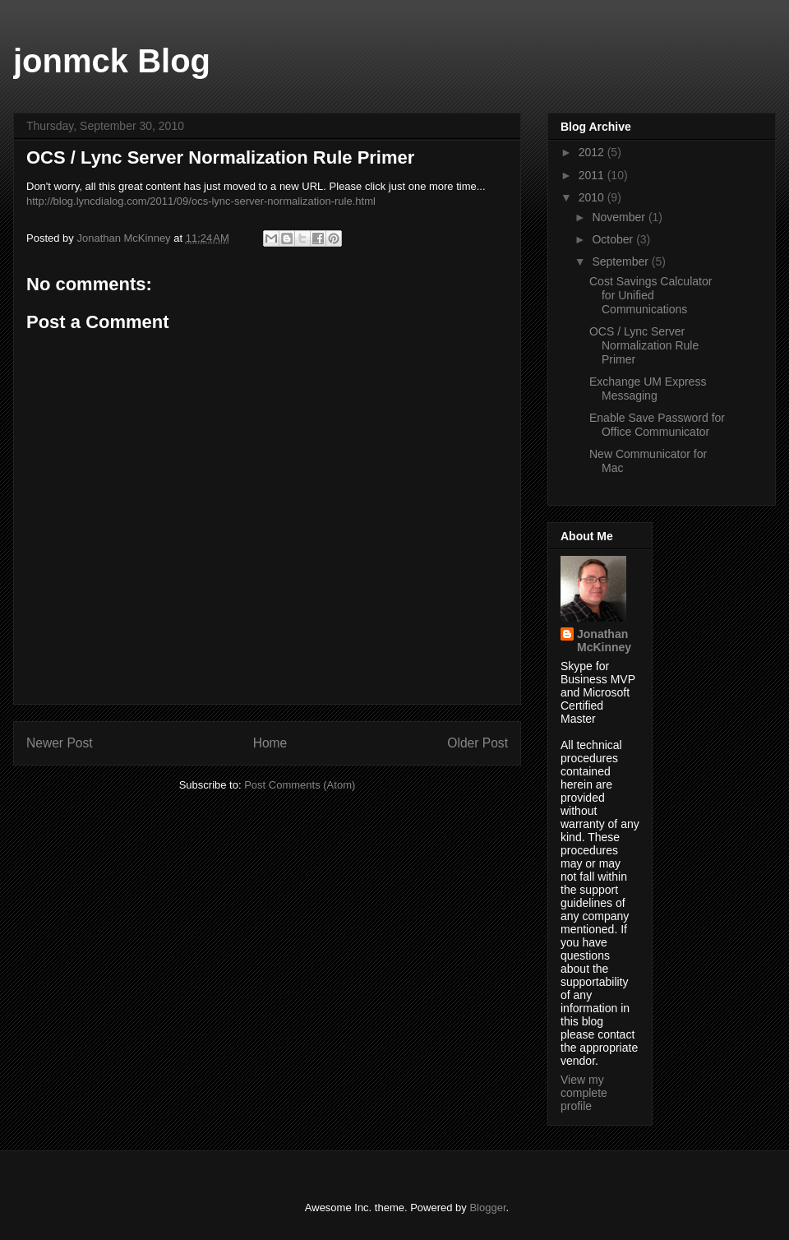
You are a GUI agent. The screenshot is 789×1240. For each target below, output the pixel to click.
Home (270, 743)
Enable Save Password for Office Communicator (657, 424)
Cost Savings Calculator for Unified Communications (650, 295)
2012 (593, 152)
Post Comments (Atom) (299, 785)
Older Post (477, 743)
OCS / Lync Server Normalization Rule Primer (644, 345)
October (614, 239)
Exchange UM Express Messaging (647, 388)
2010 (593, 197)
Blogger (487, 1207)
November (620, 217)
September (621, 261)
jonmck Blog (111, 61)
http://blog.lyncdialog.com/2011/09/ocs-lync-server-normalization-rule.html (201, 201)
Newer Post (59, 743)
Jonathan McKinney (604, 640)
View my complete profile (584, 1093)
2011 (593, 175)
